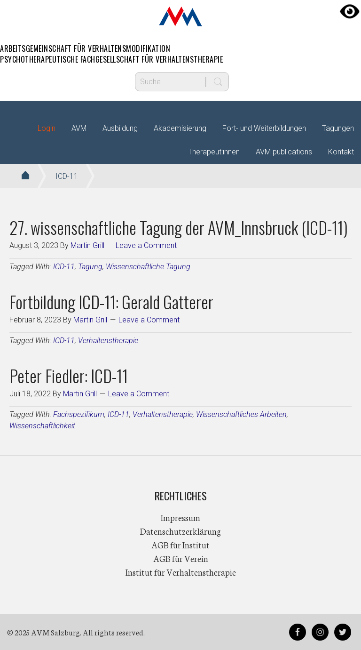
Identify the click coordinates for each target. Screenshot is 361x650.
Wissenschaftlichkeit (42, 425)
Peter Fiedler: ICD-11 (68, 375)
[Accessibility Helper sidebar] (349, 11)
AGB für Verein (180, 558)
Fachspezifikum (78, 414)
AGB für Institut (180, 544)
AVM (180, 16)
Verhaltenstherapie (108, 340)
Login (46, 128)
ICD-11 (64, 266)
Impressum (180, 517)
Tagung (90, 266)
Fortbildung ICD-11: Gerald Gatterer (111, 301)
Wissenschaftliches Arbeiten (241, 414)
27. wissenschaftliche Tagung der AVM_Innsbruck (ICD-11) (178, 227)
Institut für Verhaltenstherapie (181, 572)
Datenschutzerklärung (180, 531)
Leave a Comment (146, 245)
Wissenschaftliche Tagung (148, 266)
